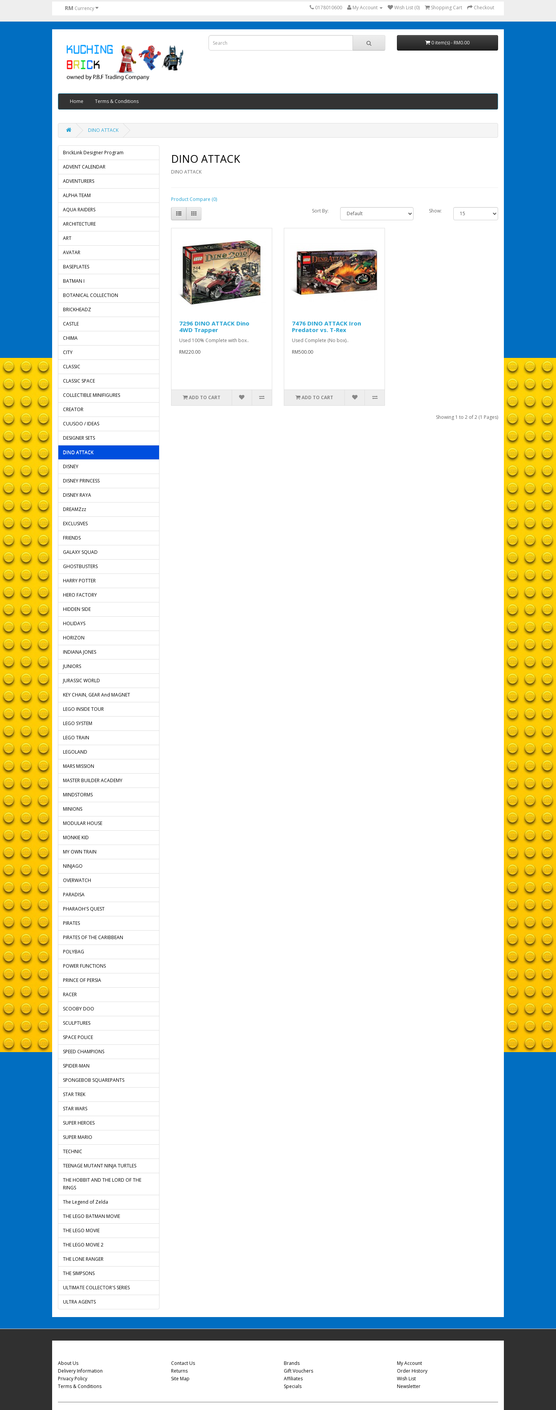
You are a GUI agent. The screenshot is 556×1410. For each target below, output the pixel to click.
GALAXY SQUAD (80, 552)
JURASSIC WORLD (81, 680)
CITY (68, 352)
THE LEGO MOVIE (81, 1230)
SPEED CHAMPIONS (83, 1051)
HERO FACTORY (80, 595)
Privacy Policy (72, 1378)
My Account (409, 1363)
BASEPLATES (76, 266)
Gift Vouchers (298, 1371)
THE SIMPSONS (79, 1273)
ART (67, 238)
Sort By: (320, 210)
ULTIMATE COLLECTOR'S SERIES (96, 1287)
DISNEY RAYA (77, 495)
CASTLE (71, 323)
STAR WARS (75, 1108)
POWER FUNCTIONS (84, 966)
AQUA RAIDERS (79, 209)
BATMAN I (74, 281)
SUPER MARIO (77, 1137)
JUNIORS (72, 666)
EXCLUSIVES (75, 523)
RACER (70, 994)
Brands (292, 1363)
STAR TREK (74, 1094)
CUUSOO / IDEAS (81, 423)
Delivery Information (80, 1371)
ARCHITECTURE (79, 224)
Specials (293, 1386)
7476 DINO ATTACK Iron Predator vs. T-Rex (326, 326)
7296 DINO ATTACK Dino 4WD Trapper (214, 326)
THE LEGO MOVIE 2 (83, 1244)
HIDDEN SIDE (77, 609)
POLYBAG (73, 951)
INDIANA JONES (79, 652)
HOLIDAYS (74, 623)
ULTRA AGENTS (79, 1302)
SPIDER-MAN (76, 1066)
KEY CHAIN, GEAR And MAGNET (96, 695)
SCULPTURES (76, 1023)
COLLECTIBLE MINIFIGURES (91, 395)
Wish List (406, 1378)
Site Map (180, 1378)
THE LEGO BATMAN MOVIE (91, 1216)
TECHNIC (72, 1151)
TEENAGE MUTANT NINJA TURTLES (99, 1165)
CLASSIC (71, 366)
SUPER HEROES (79, 1123)
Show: (435, 210)
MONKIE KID (76, 837)
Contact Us (183, 1363)
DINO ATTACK (103, 130)
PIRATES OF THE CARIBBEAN (93, 937)
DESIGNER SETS (79, 438)
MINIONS (72, 809)
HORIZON (74, 637)
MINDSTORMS (78, 794)
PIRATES (71, 923)
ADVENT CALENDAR (84, 167)
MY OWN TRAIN (80, 851)
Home (76, 101)
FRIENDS (72, 538)
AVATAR (71, 252)
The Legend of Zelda (85, 1202)
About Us (68, 1363)
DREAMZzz (74, 509)
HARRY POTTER (79, 580)
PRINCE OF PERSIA (82, 980)
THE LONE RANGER (83, 1259)
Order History (412, 1371)
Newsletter (408, 1386)
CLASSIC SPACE (79, 381)
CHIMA (70, 338)
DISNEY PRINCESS (81, 480)
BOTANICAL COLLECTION (90, 295)
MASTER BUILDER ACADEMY (92, 780)
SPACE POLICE (78, 1037)
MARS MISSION (78, 766)
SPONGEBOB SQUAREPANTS (93, 1080)
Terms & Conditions (117, 101)
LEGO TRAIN (76, 737)
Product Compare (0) (194, 199)
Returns (179, 1371)
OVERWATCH (77, 880)
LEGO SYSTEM (77, 723)
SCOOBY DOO (78, 1008)
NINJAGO (73, 866)
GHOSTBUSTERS (80, 566)
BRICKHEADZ (77, 309)
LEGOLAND (75, 752)
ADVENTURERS (78, 181)
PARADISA (74, 894)
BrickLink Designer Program (93, 152)
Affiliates (293, 1378)
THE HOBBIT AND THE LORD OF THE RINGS (102, 1184)
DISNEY (70, 466)
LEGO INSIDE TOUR (83, 709)
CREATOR (73, 409)
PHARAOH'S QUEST (84, 909)
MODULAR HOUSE (82, 823)
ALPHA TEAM (77, 195)
